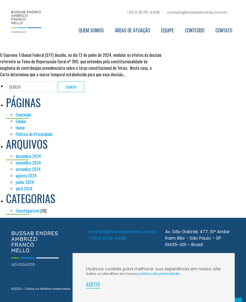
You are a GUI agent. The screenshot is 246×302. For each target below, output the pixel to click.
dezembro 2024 (28, 156)
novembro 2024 (28, 163)
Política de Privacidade (34, 134)
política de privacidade (158, 273)
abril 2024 (24, 188)
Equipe (167, 30)
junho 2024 (25, 182)
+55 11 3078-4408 (143, 12)
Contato (223, 30)
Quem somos (91, 30)
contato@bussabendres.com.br (197, 12)
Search (71, 86)
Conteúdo (194, 30)
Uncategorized (27, 210)
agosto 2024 (26, 175)
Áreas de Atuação (132, 30)
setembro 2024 (28, 169)
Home (20, 127)
